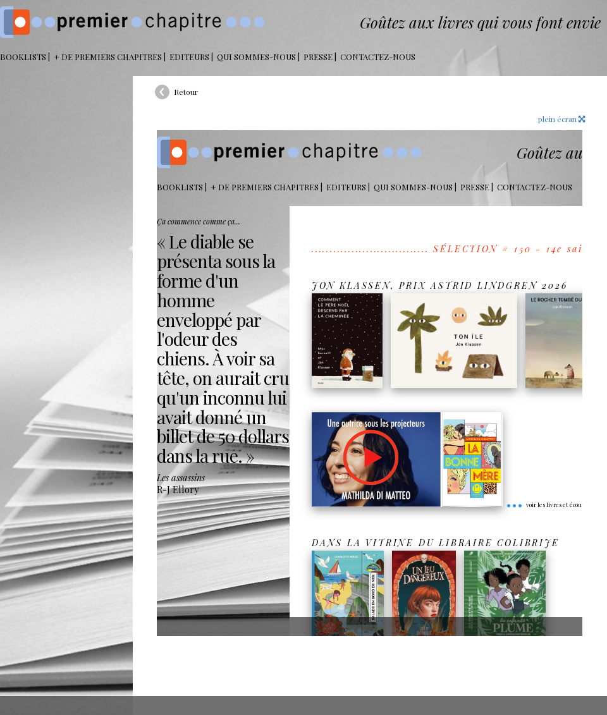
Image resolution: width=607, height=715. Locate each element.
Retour (186, 92)
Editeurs (189, 56)
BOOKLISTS (23, 56)
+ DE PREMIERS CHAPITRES (108, 56)
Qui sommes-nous (256, 56)
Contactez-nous (377, 56)
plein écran (561, 119)
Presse (318, 56)
